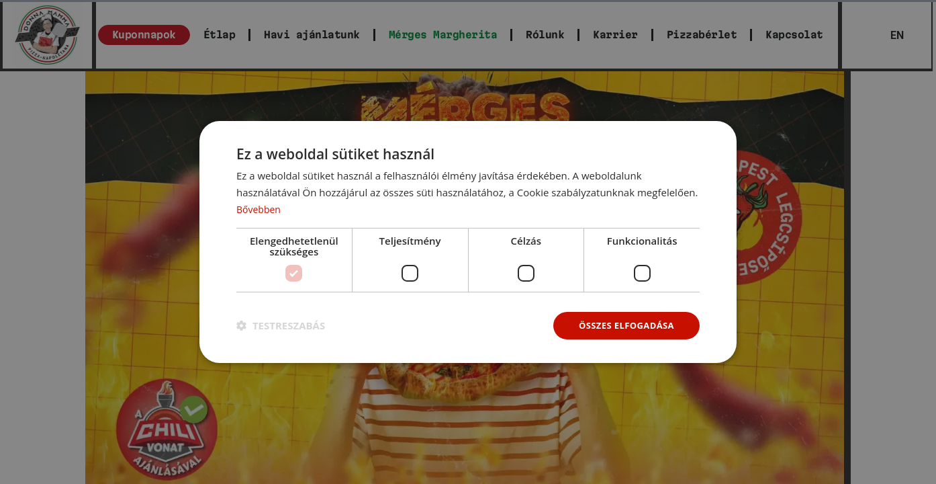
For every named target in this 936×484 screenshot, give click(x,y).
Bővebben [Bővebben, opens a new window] (260, 207)
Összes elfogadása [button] (623, 325)
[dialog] (468, 242)
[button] (280, 325)
